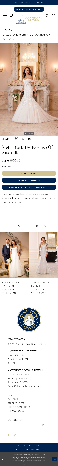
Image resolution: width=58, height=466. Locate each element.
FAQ (10, 395)
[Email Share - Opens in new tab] (29, 139)
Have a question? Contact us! (29, 3)
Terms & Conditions (19, 407)
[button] (4, 15)
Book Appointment (29, 180)
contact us (47, 198)
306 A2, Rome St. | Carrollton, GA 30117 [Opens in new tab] (27, 344)
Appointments (16, 403)
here (33, 464)
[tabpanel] (29, 89)
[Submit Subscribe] (42, 425)
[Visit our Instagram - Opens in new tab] (14, 435)
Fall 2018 (8, 39)
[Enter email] (26, 425)
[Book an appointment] (29, 9)
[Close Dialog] (3, 459)
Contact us (14, 399)
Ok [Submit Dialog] (55, 459)
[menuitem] (4, 15)
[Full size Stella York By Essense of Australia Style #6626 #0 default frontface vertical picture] (29, 89)
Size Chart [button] (7, 166)
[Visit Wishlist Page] (53, 15)
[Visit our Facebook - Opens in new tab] (9, 435)
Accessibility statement (29, 446)
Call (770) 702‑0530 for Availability (29, 187)
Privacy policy (16, 411)
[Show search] (47, 15)
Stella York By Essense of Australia (25, 34)
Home (6, 30)
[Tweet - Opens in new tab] (16, 138)
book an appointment (12, 202)
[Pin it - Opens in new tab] (22, 139)
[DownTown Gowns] (29, 19)
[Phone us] (11, 15)
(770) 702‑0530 (16, 339)
